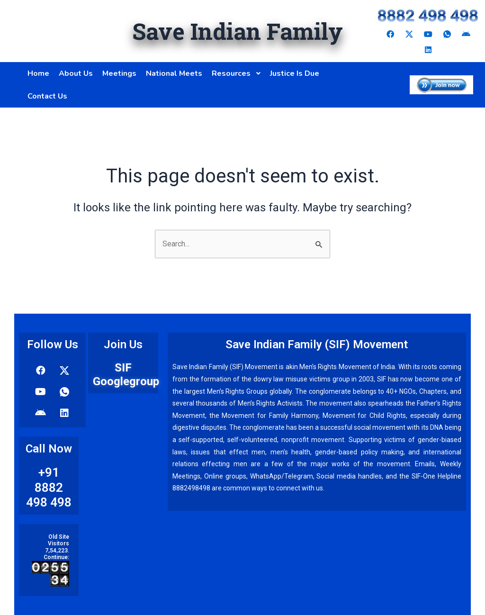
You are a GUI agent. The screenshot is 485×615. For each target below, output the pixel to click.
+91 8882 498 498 (49, 487)
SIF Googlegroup (126, 374)
